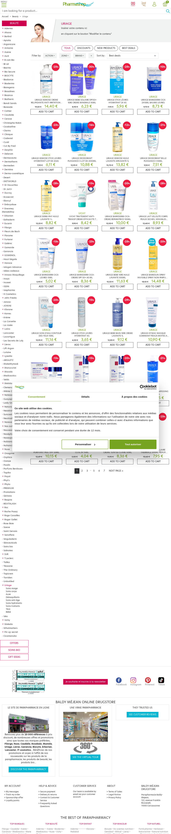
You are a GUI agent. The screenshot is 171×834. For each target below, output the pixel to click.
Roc (6, 507)
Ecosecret (9, 196)
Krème (7, 317)
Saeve (7, 527)
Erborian (8, 215)
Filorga (8, 227)
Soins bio (8, 546)
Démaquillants (13, 597)
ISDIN (6, 286)
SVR (6, 554)
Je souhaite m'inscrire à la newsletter (85, 681)
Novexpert (9, 437)
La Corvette (10, 321)
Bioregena (9, 87)
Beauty (15, 16)
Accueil (5, 16)
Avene (7, 52)
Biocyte (108, 828)
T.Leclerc (8, 558)
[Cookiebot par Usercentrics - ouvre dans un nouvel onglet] (142, 387)
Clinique (8, 134)
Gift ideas (14, 657)
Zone (64, 55)
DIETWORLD (10, 181)
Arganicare (9, 44)
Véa (6, 616)
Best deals (128, 48)
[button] (154, 4)
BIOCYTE (8, 75)
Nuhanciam (9, 445)
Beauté (14, 23)
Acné (8, 594)
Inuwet (7, 282)
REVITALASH (10, 503)
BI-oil (6, 63)
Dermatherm (10, 161)
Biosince (8, 95)
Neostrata (9, 410)
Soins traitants (13, 606)
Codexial (8, 138)
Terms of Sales (115, 791)
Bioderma (9, 83)
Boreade (8, 106)
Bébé (8, 611)
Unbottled (9, 581)
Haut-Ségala (10, 259)
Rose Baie (9, 523)
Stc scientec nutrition (123, 828)
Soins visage (12, 588)
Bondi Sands (10, 103)
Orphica (8, 457)
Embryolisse (10, 204)
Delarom (8, 153)
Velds (6, 379)
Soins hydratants (14, 603)
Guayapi (8, 398)
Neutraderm (10, 418)
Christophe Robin (12, 122)
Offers (14, 643)
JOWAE (7, 305)
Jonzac (7, 301)
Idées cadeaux (11, 270)
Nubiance (9, 441)
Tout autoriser (133, 444)
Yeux (8, 609)
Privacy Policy (114, 797)
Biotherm (9, 99)
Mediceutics (10, 375)
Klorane (8, 309)
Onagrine (9, 453)
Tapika (7, 472)
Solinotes (8, 550)
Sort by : (101, 55)
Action (49, 55)
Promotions (9, 491)
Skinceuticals (10, 542)
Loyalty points (12, 800)
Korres (7, 313)
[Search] (83, 11)
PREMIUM (9, 488)
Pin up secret (11, 631)
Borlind (8, 36)
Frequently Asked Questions (48, 805)
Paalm (7, 464)
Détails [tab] (86, 396)
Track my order (13, 794)
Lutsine (7, 352)
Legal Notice (114, 794)
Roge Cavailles (12, 515)
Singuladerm (10, 538)
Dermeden (9, 165)
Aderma (8, 28)
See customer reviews (142, 714)
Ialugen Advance (13, 267)
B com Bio (9, 59)
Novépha (8, 433)
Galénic (8, 243)
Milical (118, 831)
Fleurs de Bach (12, 231)
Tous (67, 48)
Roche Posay (11, 511)
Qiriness (8, 495)
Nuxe (7, 449)
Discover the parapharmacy (28, 769)
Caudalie (9, 114)
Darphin (8, 149)
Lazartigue (9, 336)
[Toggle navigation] (4, 4)
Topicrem (8, 573)
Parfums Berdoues (13, 468)
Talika (7, 562)
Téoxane (8, 565)
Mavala (8, 371)
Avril (6, 55)
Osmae (7, 460)
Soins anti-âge (13, 600)
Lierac (7, 344)
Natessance (10, 394)
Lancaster (9, 332)
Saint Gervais (10, 531)
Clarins (7, 130)
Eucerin (8, 223)
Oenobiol (108, 831)
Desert (7, 177)
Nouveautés (10, 430)
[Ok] (168, 11)
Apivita (7, 40)
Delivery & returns (48, 794)
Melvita (8, 383)
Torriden (8, 577)
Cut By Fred (10, 145)
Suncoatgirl (9, 414)
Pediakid (74, 831)
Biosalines (9, 91)
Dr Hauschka (11, 184)
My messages (12, 791)
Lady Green (10, 402)
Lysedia (8, 355)
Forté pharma (145, 828)
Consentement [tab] (36, 396)
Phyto (7, 484)
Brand (78, 55)
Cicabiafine (9, 126)
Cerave (8, 118)
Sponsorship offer (14, 797)
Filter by (36, 55)
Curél (6, 142)
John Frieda (10, 297)
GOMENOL (9, 255)
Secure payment (47, 791)
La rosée (8, 325)
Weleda (8, 624)
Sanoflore (9, 534)
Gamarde (9, 247)
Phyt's (7, 480)
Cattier (8, 110)
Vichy (7, 620)
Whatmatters (10, 628)
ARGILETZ (8, 360)
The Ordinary (10, 569)
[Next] (116, 470)
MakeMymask (11, 363)
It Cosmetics (10, 293)
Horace (8, 262)
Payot (7, 476)
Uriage (8, 585)
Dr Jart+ (8, 189)
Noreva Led (10, 422)
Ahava (7, 32)
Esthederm (9, 219)
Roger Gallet (10, 519)
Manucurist (10, 367)
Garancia (8, 251)
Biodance (8, 79)
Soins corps (11, 591)
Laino (7, 328)
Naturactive (144, 831)
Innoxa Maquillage (14, 274)
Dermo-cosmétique (14, 173)
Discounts (83, 48)
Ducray (8, 192)
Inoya (6, 278)
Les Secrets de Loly (13, 340)
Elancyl (7, 200)
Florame (8, 235)
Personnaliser (85, 444)
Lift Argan (9, 348)
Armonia (8, 47)
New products (106, 48)
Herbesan (158, 828)
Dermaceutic (10, 157)
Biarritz (7, 67)
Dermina (8, 169)
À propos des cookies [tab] (134, 396)
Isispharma (9, 290)
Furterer (8, 239)
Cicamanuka (10, 635)
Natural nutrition (160, 831)
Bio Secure (9, 71)
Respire (8, 499)
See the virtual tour (85, 757)
